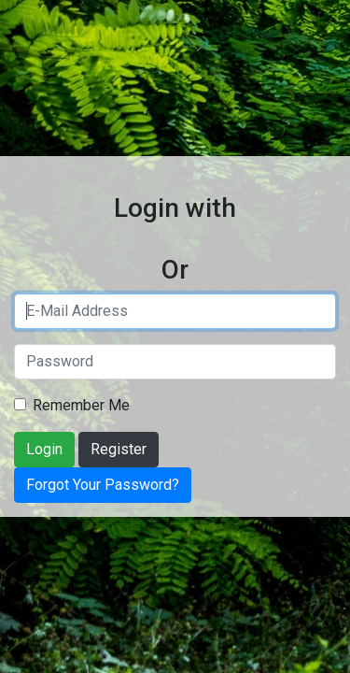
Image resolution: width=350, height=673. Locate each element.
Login (44, 449)
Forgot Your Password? (102, 485)
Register (119, 449)
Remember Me (81, 405)
